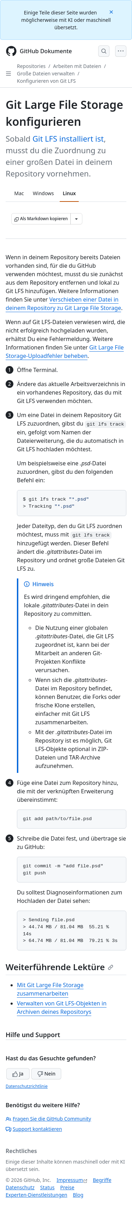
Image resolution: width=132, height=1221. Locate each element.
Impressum (70, 1180)
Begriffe (102, 1180)
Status (47, 1187)
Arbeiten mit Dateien (77, 66)
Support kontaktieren (34, 1129)
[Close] (112, 11)
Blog (78, 1194)
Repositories (31, 66)
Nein (46, 1073)
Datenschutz (20, 1187)
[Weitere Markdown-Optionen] (76, 218)
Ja (18, 1073)
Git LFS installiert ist (68, 138)
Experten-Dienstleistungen (36, 1194)
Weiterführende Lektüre (59, 967)
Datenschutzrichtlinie (27, 1086)
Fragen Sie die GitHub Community (48, 1118)
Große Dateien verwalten (46, 73)
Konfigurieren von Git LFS (46, 81)
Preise (67, 1187)
